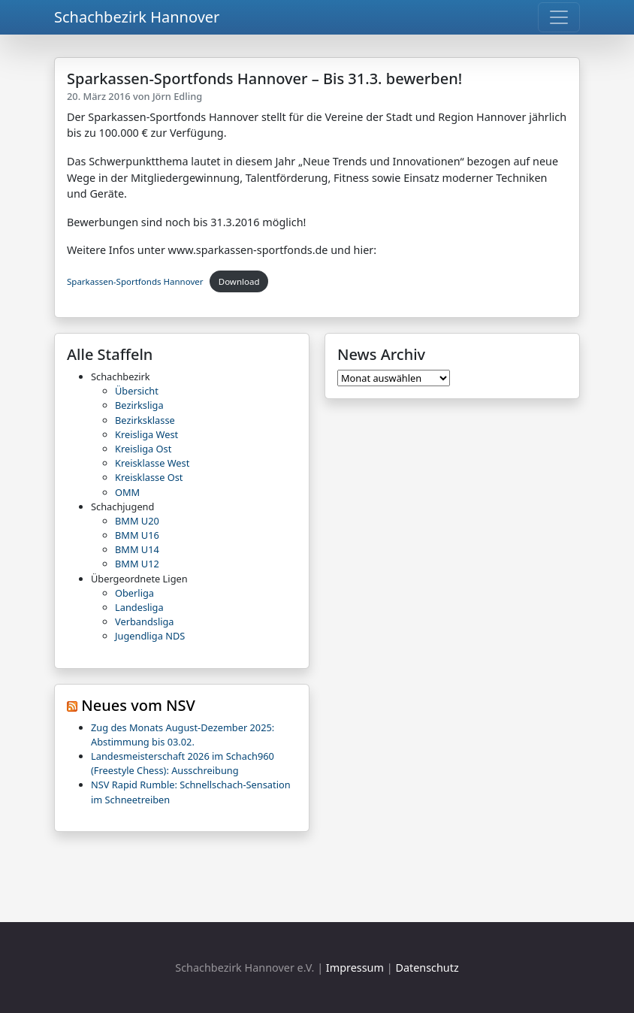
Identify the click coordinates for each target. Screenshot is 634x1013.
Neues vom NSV (138, 705)
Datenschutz (426, 967)
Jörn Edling (177, 96)
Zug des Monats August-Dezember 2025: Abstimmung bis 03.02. (182, 734)
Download (239, 281)
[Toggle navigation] (559, 17)
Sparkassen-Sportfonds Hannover (135, 281)
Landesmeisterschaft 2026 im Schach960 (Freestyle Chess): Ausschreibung (182, 763)
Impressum (355, 967)
